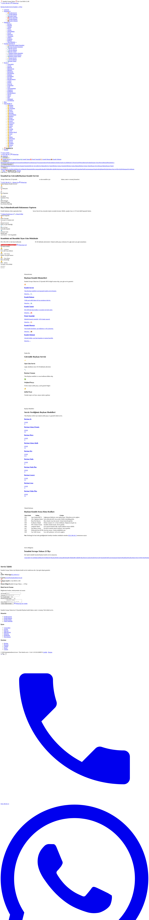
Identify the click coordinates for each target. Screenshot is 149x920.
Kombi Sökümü (12, 21)
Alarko (10, 126)
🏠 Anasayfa (4, 156)
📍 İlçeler (4, 167)
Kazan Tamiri (11, 61)
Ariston (9, 30)
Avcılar (9, 65)
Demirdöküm (10, 31)
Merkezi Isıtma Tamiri (14, 56)
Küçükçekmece (11, 93)
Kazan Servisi (11, 58)
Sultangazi (10, 99)
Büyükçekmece (11, 79)
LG (9, 135)
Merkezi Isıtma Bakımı (14, 55)
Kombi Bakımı (12, 14)
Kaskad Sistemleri (9, 43)
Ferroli (9, 33)
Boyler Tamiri (12, 51)
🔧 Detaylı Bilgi (18, 214)
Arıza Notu (4, 602)
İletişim (6, 149)
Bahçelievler (10, 69)
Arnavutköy (10, 64)
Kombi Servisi (12, 13)
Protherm (9, 39)
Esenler (9, 82)
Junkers (9, 37)
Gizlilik (45, 653)
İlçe (2, 597)
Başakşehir (10, 72)
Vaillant (9, 27)
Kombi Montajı (12, 19)
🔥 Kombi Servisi (5, 159)
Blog (5, 102)
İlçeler (6, 62)
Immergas (10, 34)
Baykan (9, 24)
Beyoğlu (9, 78)
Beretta (10, 142)
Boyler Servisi (12, 48)
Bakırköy (9, 70)
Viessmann (10, 36)
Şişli (8, 97)
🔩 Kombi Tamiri (25, 159)
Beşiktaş (9, 75)
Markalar (7, 22)
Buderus (9, 40)
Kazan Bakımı (12, 59)
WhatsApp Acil (22, 245)
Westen (10, 145)
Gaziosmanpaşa (11, 88)
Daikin (10, 137)
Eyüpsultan (10, 85)
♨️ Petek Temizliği (35, 159)
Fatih (8, 87)
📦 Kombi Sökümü (56, 159)
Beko (9, 127)
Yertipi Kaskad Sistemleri (15, 47)
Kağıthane (10, 91)
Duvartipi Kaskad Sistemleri (15, 45)
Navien (10, 140)
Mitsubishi (11, 138)
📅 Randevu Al (8, 148)
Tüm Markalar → (12, 42)
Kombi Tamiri (12, 16)
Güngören (10, 90)
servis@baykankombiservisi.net (13, 577)
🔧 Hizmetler (5, 157)
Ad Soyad (3, 593)
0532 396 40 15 (6, 3)
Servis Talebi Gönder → (7, 604)
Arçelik (10, 129)
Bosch (9, 28)
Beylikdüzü (10, 76)
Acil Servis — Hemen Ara (8, 245)
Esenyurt (9, 84)
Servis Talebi (5, 152)
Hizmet (3, 598)
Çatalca (9, 81)
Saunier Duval (12, 132)
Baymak (9, 25)
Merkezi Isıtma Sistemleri (15, 53)
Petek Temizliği (12, 17)
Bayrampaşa (10, 73)
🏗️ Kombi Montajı (45, 159)
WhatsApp (14, 3)
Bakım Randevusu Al (7, 214)
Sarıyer (9, 94)
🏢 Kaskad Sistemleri (7, 164)
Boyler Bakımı (12, 50)
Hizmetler (7, 11)
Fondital (10, 143)
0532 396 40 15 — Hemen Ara (10, 182)
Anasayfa (6, 9)
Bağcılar (9, 67)
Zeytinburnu (10, 100)
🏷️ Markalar (4, 161)
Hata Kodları (8, 103)
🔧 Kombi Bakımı (15, 159)
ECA (9, 146)
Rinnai (10, 118)
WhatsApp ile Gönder (21, 604)
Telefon (3, 595)
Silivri (9, 96)
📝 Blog (3, 170)
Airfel (9, 130)
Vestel (9, 134)
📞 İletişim (18, 170)
